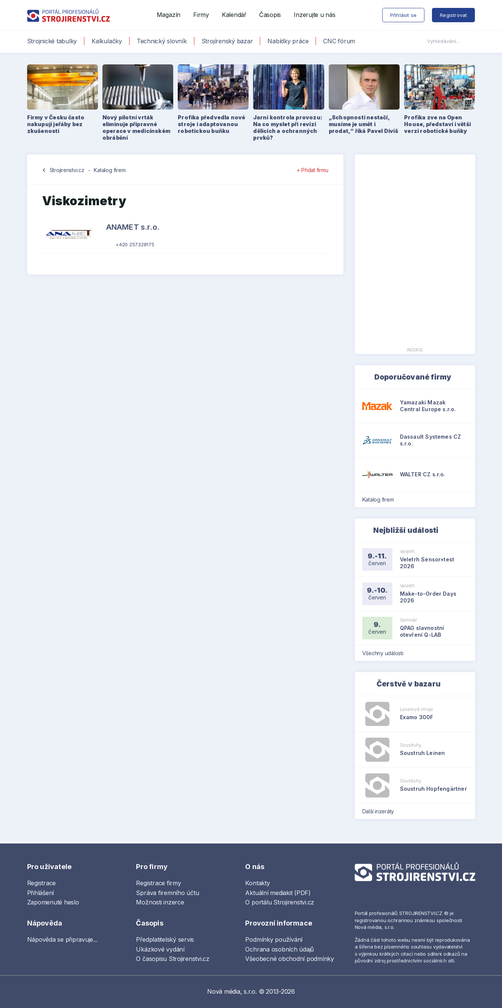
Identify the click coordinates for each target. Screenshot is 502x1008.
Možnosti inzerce (160, 902)
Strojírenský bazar (227, 41)
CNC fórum (339, 41)
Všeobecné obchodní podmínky (289, 958)
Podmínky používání (273, 939)
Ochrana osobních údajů (279, 949)
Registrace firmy (158, 883)
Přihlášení (40, 893)
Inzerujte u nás (314, 14)
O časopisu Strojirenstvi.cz (172, 958)
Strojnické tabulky (52, 41)
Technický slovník (162, 41)
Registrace (41, 883)
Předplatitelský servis (165, 939)
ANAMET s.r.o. (133, 227)
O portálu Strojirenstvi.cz (279, 902)
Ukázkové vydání (160, 949)
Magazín (168, 14)
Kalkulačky (107, 41)
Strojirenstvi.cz (67, 170)
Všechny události (385, 653)
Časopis (270, 14)
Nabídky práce (287, 41)
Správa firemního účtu (167, 893)
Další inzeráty (380, 811)
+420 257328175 (135, 244)
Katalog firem (109, 170)
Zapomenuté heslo (53, 902)
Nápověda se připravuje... (62, 939)
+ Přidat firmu (312, 170)
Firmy (201, 14)
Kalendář (234, 14)
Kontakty (257, 883)
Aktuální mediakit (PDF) (277, 893)
